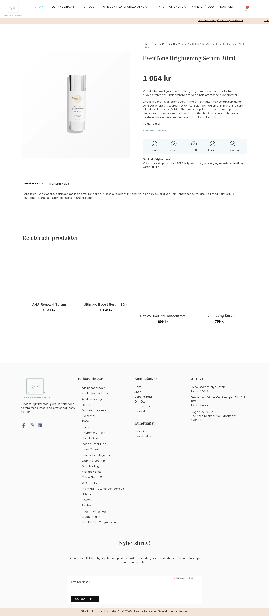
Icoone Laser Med (94, 444)
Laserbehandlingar (96, 455)
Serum (175, 43)
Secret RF (88, 500)
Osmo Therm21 (92, 477)
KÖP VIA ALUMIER (155, 130)
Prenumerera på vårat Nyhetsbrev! (222, 20)
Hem (147, 43)
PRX (87, 494)
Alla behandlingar (93, 388)
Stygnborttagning (94, 511)
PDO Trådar (89, 483)
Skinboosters (90, 505)
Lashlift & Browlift (93, 460)
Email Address (81, 582)
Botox (86, 404)
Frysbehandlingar (93, 432)
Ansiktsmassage (93, 399)
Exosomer (88, 416)
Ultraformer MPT (93, 516)
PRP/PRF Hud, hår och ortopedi (103, 488)
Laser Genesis (91, 449)
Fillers (85, 427)
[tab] (33, 183)
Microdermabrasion (94, 410)
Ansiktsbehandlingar (95, 393)
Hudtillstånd (90, 438)
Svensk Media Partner (173, 611)
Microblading (90, 466)
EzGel (86, 421)
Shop (160, 43)
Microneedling (91, 472)
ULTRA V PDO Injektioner (99, 522)
